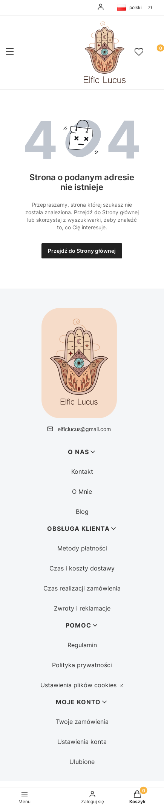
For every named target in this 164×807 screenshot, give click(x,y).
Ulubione (82, 761)
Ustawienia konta (82, 741)
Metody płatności (82, 548)
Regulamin (82, 645)
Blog (82, 511)
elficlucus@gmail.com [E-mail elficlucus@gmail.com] (84, 429)
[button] (10, 52)
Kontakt (82, 471)
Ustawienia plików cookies (79, 685)
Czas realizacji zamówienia (82, 588)
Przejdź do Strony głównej (82, 250)
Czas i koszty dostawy (82, 568)
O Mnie (82, 491)
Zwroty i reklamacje (82, 608)
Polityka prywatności (82, 665)
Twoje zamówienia (82, 721)
